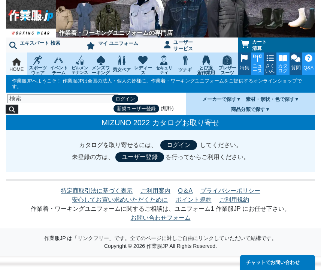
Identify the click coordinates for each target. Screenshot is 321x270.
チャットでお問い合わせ (273, 262)
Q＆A (185, 191)
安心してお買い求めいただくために (120, 199)
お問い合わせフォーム (161, 217)
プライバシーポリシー (230, 191)
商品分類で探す (248, 109)
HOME (16, 65)
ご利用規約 (234, 199)
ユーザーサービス (178, 45)
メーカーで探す (219, 99)
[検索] (62, 98)
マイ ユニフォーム (112, 45)
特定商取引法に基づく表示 (97, 191)
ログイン (125, 99)
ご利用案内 (155, 191)
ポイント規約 (194, 199)
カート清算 (254, 45)
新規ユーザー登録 (136, 108)
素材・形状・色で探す (270, 99)
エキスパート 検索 (34, 44)
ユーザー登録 (140, 157)
